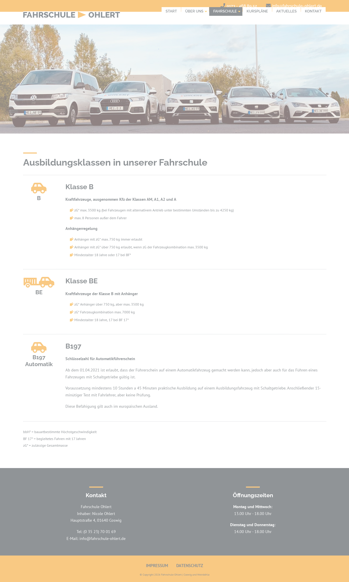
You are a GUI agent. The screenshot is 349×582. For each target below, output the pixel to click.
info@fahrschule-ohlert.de (297, 6)
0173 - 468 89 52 (242, 6)
